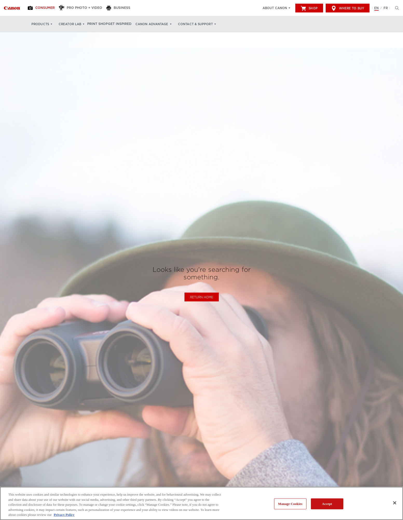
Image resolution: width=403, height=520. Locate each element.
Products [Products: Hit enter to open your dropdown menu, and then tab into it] (40, 24)
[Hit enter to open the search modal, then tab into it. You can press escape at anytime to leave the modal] (395, 8)
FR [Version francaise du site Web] (386, 8)
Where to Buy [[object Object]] (347, 8)
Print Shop (100, 24)
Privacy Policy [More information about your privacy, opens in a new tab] (64, 515)
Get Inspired (128, 24)
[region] (201, 503)
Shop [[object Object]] (309, 8)
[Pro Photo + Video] (86, 8)
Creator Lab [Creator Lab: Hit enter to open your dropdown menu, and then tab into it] (70, 24)
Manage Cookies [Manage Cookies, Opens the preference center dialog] (290, 504)
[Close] (394, 503)
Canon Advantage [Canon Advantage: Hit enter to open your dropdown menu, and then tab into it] (161, 24)
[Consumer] (45, 8)
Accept (327, 504)
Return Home (201, 297)
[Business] (125, 8)
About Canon (275, 8)
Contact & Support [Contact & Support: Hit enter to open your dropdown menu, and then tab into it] (204, 24)
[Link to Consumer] (12, 8)
